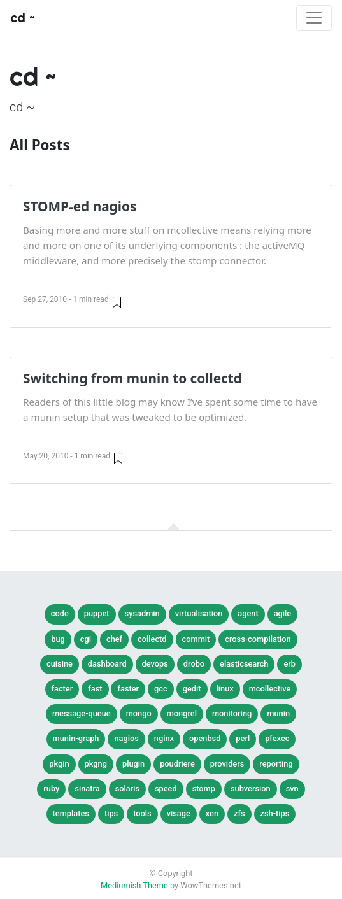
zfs (239, 813)
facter (62, 688)
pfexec (277, 738)
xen (212, 813)
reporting (275, 763)
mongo (139, 713)
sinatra (87, 788)
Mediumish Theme (134, 885)
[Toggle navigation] (314, 18)
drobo (193, 664)
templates (71, 813)
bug (58, 639)
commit (196, 639)
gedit (192, 688)
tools (142, 813)
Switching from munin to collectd (132, 378)
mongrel (182, 713)
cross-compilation (257, 639)
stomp (203, 788)
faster (128, 688)
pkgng (96, 763)
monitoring (232, 713)
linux (225, 688)
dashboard (107, 664)
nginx (164, 738)
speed (166, 788)
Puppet (97, 613)
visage (178, 813)
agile (283, 613)
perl (243, 738)
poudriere (177, 763)
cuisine (59, 664)
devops (155, 664)
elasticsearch (244, 664)
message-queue (81, 713)
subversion (251, 788)
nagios (126, 738)
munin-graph (76, 738)
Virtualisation (199, 613)
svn (292, 788)
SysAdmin (142, 613)
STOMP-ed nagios (79, 206)
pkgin (59, 763)
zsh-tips (275, 813)
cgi (85, 639)
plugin (133, 763)
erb (289, 664)
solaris (127, 788)
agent (248, 613)
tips (111, 813)
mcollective (270, 688)
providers (227, 763)
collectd (152, 639)
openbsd (204, 738)
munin (278, 713)
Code (60, 613)
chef (114, 639)
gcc (160, 688)
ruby (51, 788)
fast (95, 688)
